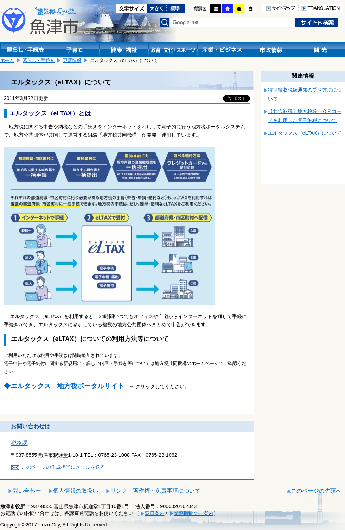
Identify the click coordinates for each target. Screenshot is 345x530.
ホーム (7, 60)
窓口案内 (155, 513)
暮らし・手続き (39, 60)
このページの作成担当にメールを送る (63, 467)
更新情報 (72, 60)
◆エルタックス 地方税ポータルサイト (64, 386)
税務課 (19, 443)
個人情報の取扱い (75, 491)
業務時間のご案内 (193, 513)
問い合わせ (27, 491)
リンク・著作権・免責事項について (155, 491)
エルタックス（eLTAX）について (305, 133)
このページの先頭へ (316, 491)
